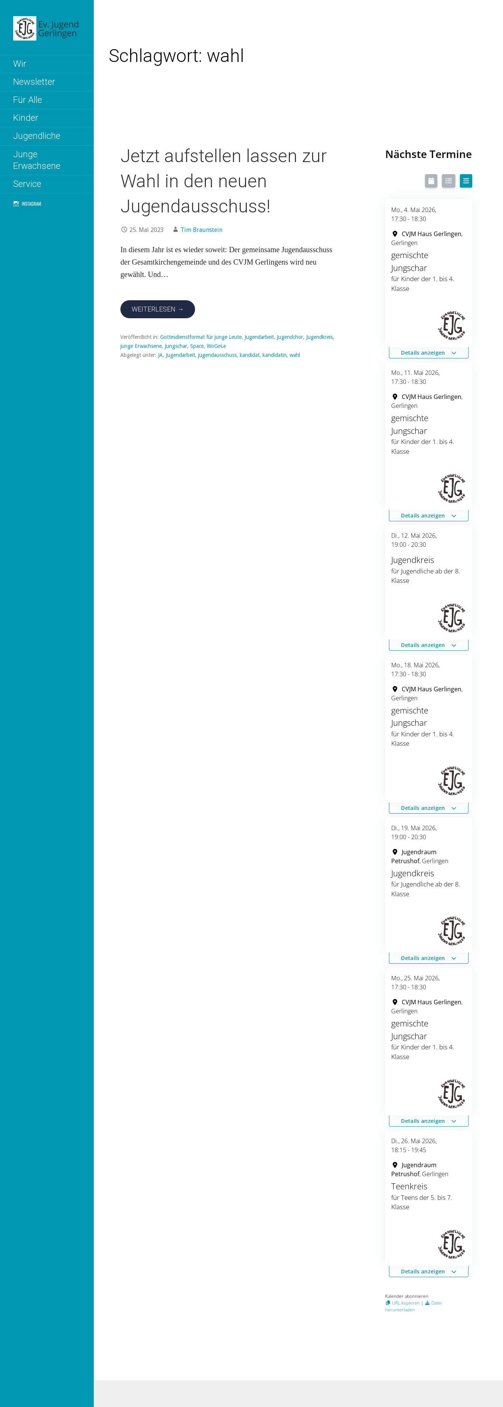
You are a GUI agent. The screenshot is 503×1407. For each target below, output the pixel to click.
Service (27, 184)
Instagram (31, 203)
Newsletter (34, 82)
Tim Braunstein (201, 229)
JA (160, 355)
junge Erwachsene (141, 346)
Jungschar (176, 346)
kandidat (250, 355)
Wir (19, 64)
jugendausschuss (217, 355)
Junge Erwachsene (36, 160)
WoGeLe (216, 346)
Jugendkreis (319, 337)
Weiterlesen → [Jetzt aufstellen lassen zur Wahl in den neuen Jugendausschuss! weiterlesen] (158, 309)
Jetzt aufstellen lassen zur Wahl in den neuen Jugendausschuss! (223, 181)
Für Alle (27, 100)
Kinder (25, 118)
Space (197, 346)
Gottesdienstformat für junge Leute (201, 337)
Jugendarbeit (259, 337)
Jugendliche (36, 136)
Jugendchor (290, 337)
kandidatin (275, 355)
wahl (295, 355)
